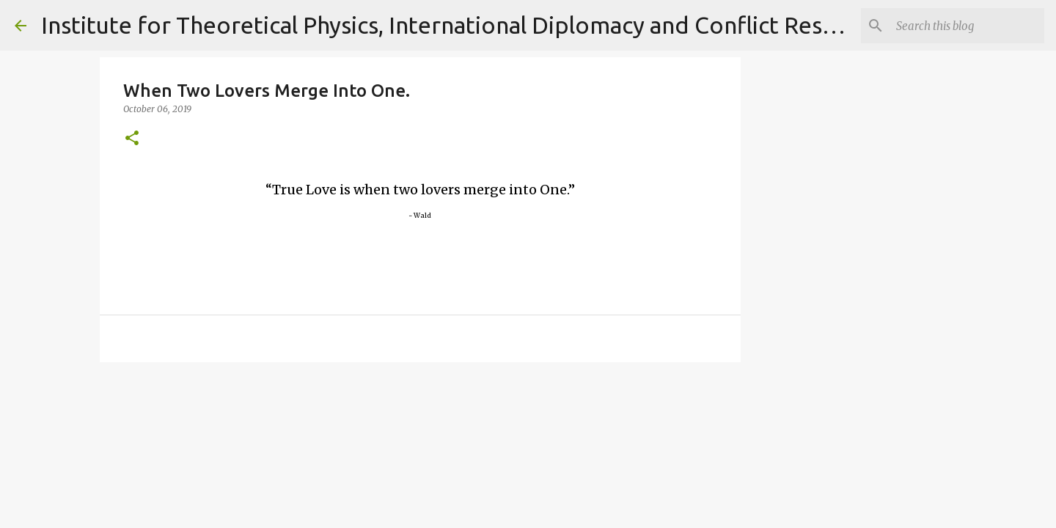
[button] (132, 139)
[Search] (967, 25)
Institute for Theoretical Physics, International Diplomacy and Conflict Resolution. (473, 25)
